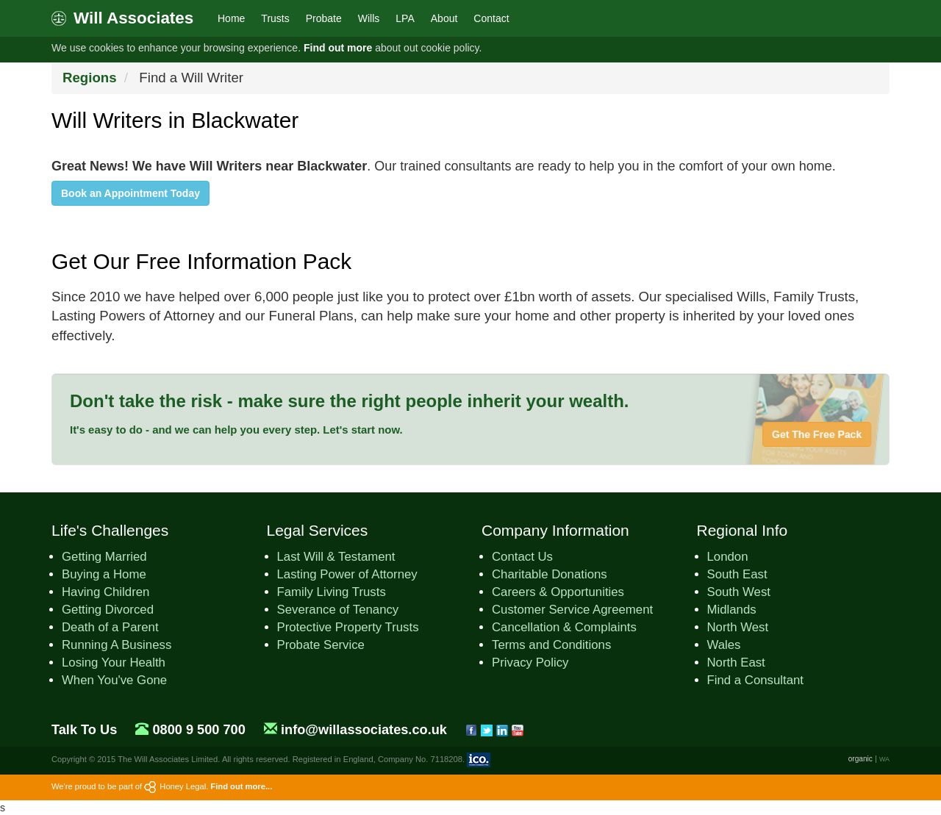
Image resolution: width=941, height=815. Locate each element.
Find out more (338, 48)
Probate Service (321, 645)
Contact (491, 18)
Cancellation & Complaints (564, 627)
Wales (724, 645)
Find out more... (241, 786)
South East (737, 574)
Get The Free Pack (817, 434)
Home (231, 18)
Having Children (105, 592)
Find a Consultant (755, 680)
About (444, 18)
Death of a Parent (110, 627)
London (727, 557)
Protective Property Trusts (348, 627)
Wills (369, 18)
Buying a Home (104, 574)
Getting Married (104, 557)
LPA (405, 18)
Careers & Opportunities (558, 592)
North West (738, 627)
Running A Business (116, 645)
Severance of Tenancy (338, 610)
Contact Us (522, 557)
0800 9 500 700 (198, 729)
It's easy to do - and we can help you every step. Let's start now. (236, 429)
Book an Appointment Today (130, 193)
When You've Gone (114, 680)
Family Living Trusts (331, 592)
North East (736, 662)
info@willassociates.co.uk (364, 729)
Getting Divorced (108, 610)
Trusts (275, 18)
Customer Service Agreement (572, 610)
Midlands (731, 610)
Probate (324, 18)
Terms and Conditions (551, 645)
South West (738, 592)
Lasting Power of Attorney (347, 574)
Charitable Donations (549, 574)
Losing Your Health (113, 662)
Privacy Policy (530, 662)
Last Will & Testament (336, 557)
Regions (89, 77)
